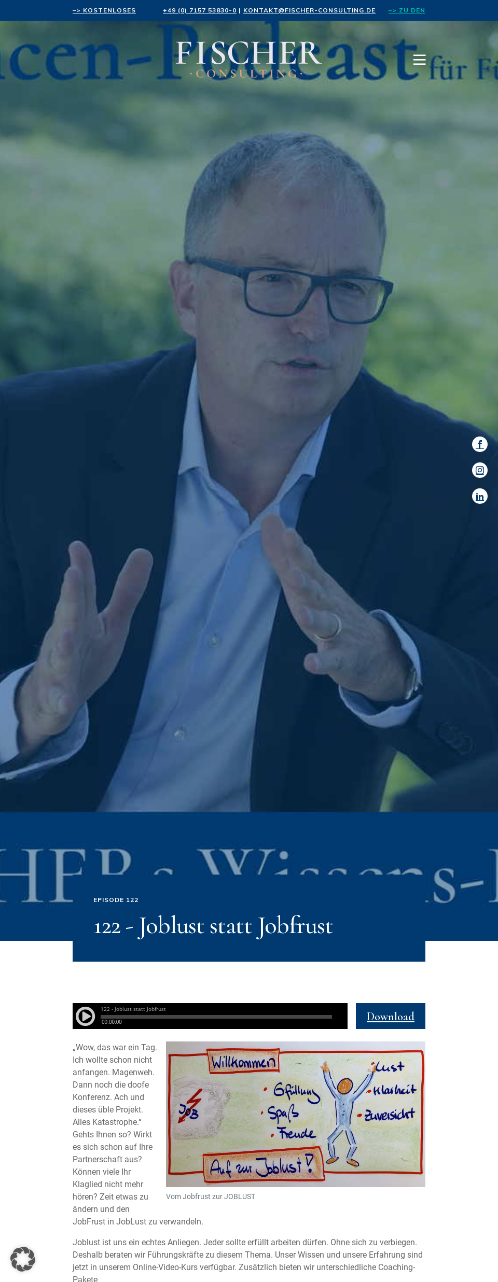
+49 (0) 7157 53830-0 (200, 10)
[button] (23, 1259)
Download (390, 1016)
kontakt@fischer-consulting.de (309, 10)
